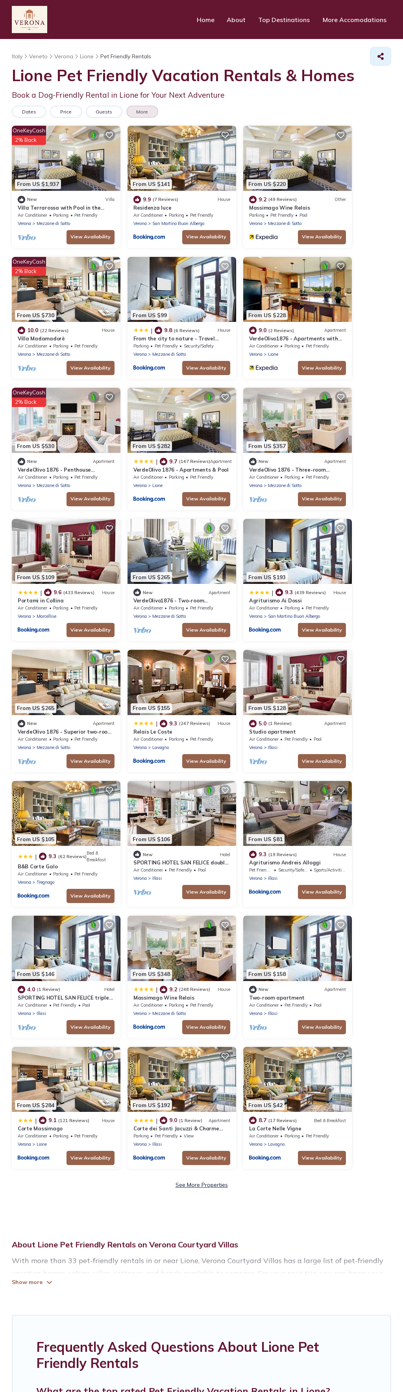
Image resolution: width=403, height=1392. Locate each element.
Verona (24, 211)
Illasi (234, 570)
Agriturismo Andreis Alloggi (150, 678)
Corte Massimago (136, 797)
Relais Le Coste (133, 554)
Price (67, 112)
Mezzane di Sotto (53, 211)
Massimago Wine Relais (241, 196)
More (146, 112)
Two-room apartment (45, 797)
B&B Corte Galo (327, 558)
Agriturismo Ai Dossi (333, 435)
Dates (29, 112)
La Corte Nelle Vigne (333, 801)
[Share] (380, 56)
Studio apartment (234, 554)
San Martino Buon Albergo (159, 211)
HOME (122, 1273)
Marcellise (143, 450)
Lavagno (141, 570)
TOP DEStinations (172, 1273)
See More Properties (202, 857)
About (238, 20)
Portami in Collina (137, 435)
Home (209, 20)
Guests (106, 112)
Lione (138, 331)
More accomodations (251, 1273)
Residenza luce (133, 196)
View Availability (71, 225)
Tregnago (335, 574)
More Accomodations (355, 20)
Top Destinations (286, 20)
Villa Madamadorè (330, 196)
